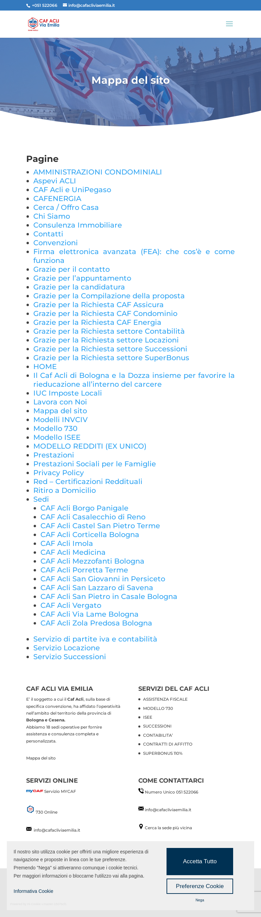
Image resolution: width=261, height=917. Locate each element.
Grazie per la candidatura (79, 287)
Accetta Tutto (199, 861)
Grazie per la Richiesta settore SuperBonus (111, 357)
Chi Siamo (51, 216)
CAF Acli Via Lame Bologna (89, 614)
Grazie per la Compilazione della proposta (109, 295)
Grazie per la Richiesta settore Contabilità (109, 331)
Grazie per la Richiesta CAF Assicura (98, 304)
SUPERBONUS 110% (162, 753)
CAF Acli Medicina (73, 552)
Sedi (41, 499)
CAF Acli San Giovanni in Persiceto (102, 578)
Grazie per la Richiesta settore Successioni (110, 349)
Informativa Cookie (33, 891)
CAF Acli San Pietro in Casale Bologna (108, 596)
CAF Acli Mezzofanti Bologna (92, 561)
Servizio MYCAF (60, 791)
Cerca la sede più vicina (168, 827)
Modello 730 (55, 428)
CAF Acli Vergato (70, 605)
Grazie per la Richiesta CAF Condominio (105, 313)
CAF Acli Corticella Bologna (89, 534)
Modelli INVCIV (60, 419)
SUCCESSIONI (157, 726)
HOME (45, 366)
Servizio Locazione (66, 648)
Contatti (48, 234)
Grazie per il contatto (71, 269)
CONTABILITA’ (158, 735)
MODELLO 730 (158, 708)
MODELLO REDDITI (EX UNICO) (89, 446)
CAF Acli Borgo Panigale (84, 508)
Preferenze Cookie (200, 886)
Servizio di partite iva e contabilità (95, 639)
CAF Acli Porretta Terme (84, 570)
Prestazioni (53, 455)
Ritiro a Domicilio (64, 490)
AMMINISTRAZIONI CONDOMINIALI (97, 172)
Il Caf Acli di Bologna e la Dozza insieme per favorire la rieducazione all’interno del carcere (134, 379)
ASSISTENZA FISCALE (165, 699)
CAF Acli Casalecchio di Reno (92, 517)
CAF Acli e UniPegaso (72, 189)
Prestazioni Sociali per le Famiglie (94, 464)
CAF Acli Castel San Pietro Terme (100, 525)
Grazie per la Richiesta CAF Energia (97, 322)
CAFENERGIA (57, 198)
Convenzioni (55, 242)
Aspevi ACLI (54, 181)
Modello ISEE (57, 437)
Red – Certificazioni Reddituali (87, 481)
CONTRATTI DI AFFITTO (167, 744)
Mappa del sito (60, 410)
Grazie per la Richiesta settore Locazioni (106, 340)
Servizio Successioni (69, 656)
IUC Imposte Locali (67, 393)
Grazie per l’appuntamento (82, 278)
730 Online (46, 812)
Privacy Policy (58, 472)
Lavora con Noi (60, 402)
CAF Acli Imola (66, 543)
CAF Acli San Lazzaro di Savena (96, 587)
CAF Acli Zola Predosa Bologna (96, 623)
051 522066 (187, 792)
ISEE (147, 717)
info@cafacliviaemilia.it (57, 830)
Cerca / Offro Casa (66, 207)
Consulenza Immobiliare (77, 225)
